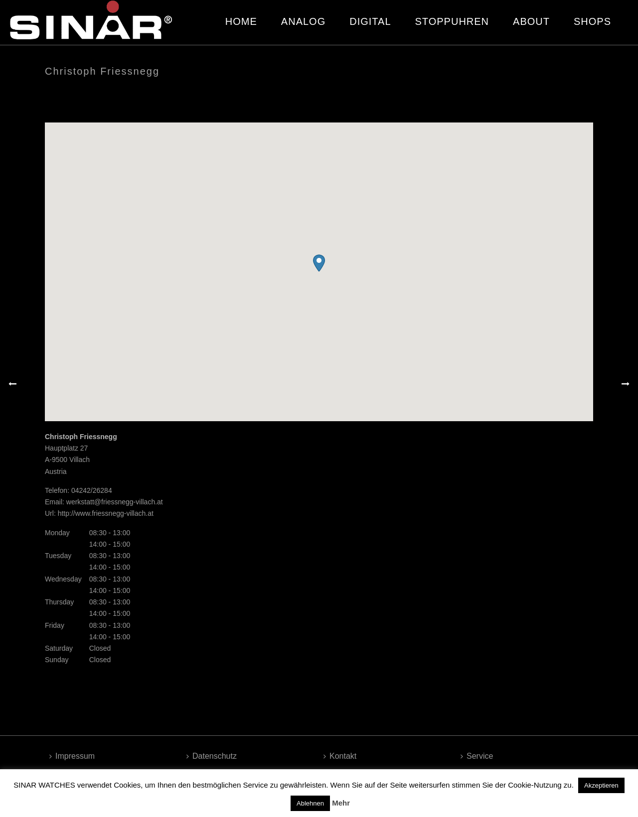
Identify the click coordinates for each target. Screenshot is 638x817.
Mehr (341, 803)
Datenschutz (211, 756)
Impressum (72, 756)
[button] (319, 263)
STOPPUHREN (452, 21)
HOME (241, 21)
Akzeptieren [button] (601, 785)
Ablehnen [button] (310, 803)
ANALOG (303, 21)
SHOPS (592, 21)
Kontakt (339, 756)
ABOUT (531, 21)
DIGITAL (370, 21)
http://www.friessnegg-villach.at (106, 513)
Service (477, 756)
